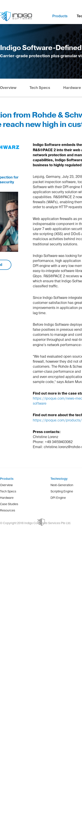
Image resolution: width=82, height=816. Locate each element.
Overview (8, 87)
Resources (7, 510)
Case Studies (9, 504)
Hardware (72, 87)
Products (60, 16)
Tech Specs (40, 87)
